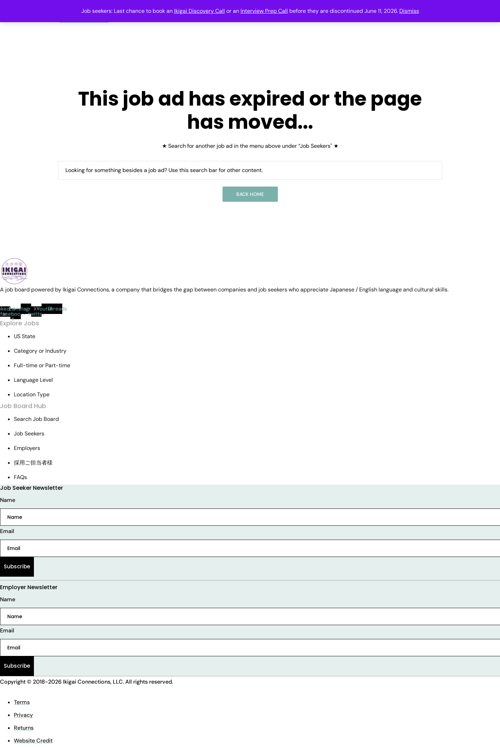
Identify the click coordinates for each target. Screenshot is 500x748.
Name (7, 500)
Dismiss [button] (409, 11)
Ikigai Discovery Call (199, 11)
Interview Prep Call (264, 11)
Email (7, 531)
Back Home (250, 194)
